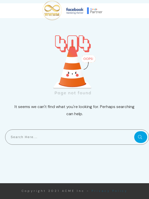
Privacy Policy (110, 191)
